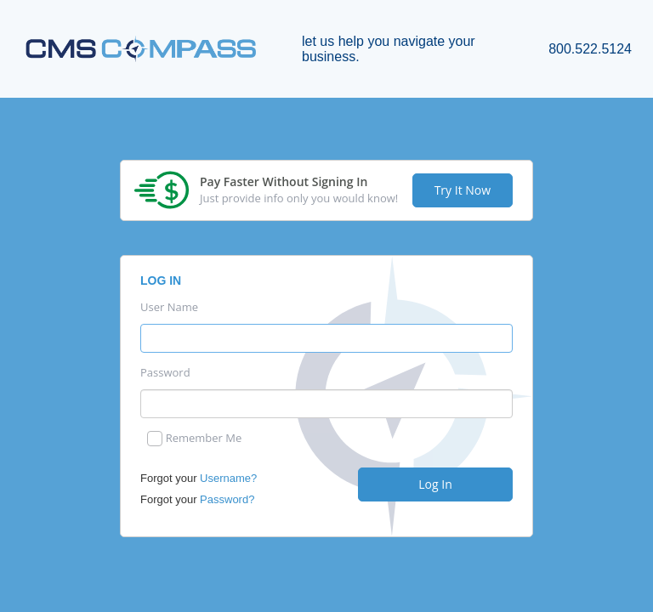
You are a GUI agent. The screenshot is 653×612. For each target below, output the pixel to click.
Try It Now (462, 190)
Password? (227, 499)
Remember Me (204, 438)
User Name (169, 307)
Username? (228, 478)
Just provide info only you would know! (299, 198)
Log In (434, 484)
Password (165, 372)
